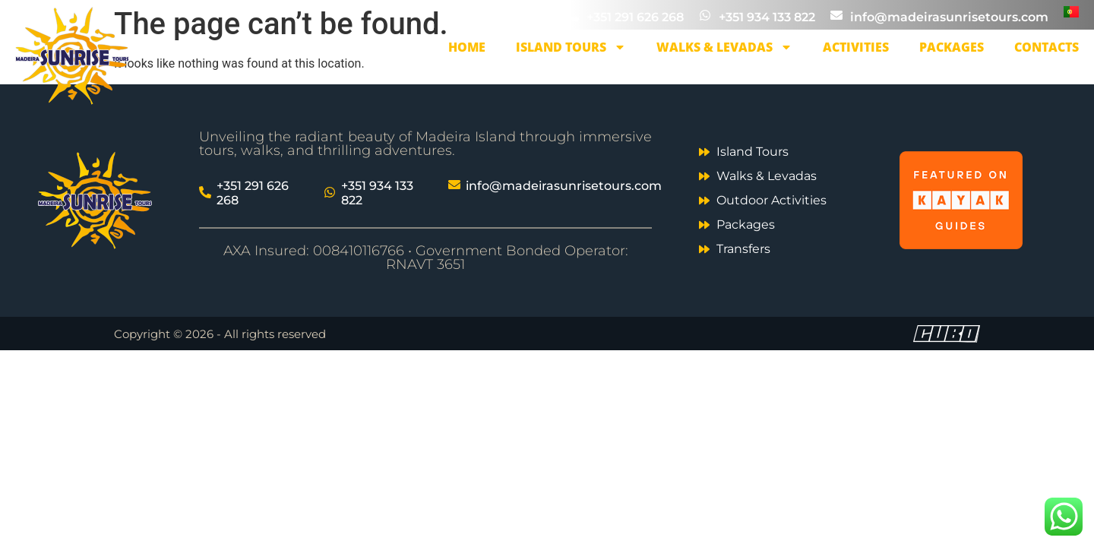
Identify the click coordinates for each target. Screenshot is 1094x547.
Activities (856, 47)
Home (466, 47)
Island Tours (571, 47)
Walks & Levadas (724, 47)
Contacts (1046, 47)
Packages (951, 47)
